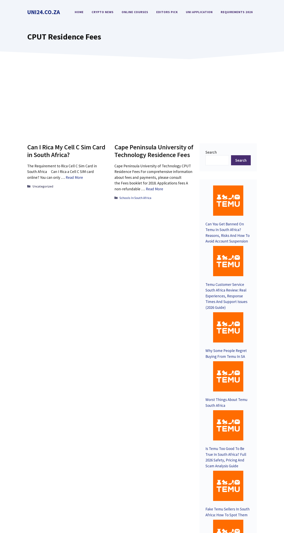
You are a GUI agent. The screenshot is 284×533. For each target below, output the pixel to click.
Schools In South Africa (135, 198)
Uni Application (199, 12)
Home (79, 12)
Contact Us (41, 450)
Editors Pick (167, 12)
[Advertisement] (142, 95)
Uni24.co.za (43, 12)
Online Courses (135, 12)
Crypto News (103, 12)
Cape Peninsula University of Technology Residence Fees (153, 151)
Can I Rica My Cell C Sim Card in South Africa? (66, 151)
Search (211, 152)
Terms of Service (245, 501)
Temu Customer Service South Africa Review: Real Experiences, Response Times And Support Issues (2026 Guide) (226, 244)
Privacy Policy (216, 501)
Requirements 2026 (237, 12)
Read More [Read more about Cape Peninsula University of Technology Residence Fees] (154, 188)
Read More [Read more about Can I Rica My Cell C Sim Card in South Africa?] (74, 177)
